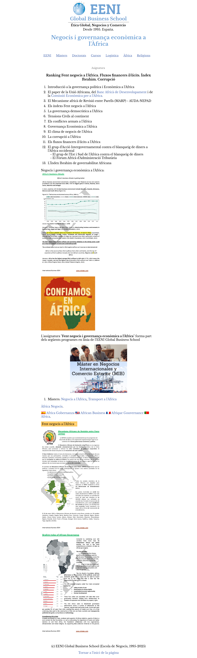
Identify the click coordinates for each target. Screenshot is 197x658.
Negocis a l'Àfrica (74, 399)
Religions (143, 55)
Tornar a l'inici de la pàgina (98, 653)
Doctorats (79, 55)
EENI (47, 55)
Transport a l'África (102, 399)
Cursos (96, 55)
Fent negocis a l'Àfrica (58, 424)
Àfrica (127, 55)
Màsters (61, 55)
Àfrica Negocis (52, 406)
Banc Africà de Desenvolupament (122, 92)
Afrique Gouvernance (127, 413)
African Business (92, 413)
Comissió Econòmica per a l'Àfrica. (77, 96)
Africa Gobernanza (60, 413)
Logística (112, 55)
